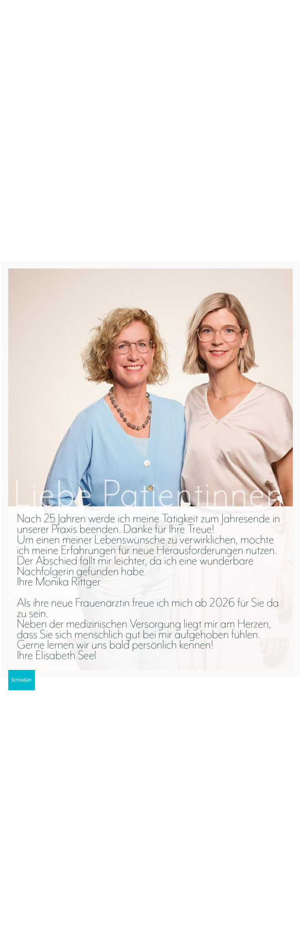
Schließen (21, 680)
